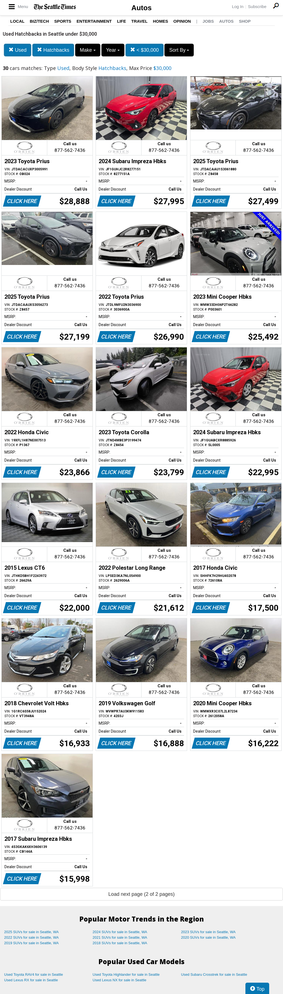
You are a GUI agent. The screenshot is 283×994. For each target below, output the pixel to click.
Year (113, 50)
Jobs (208, 21)
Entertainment (94, 21)
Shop (245, 21)
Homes (160, 21)
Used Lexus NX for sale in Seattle (119, 980)
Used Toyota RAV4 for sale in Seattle (33, 974)
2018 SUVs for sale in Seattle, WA (120, 943)
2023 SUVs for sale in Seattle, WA (208, 932)
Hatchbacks (53, 50)
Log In (237, 6)
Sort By (179, 50)
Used (18, 50)
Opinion (182, 21)
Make (88, 50)
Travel (139, 21)
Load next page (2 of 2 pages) (141, 894)
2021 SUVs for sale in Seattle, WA (120, 937)
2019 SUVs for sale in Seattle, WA (31, 943)
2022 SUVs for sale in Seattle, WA (31, 937)
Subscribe (257, 6)
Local (17, 21)
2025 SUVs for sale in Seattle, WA (31, 932)
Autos (141, 8)
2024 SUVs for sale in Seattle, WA (120, 932)
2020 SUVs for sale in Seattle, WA (208, 937)
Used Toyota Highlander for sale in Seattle (126, 974)
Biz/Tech (39, 21)
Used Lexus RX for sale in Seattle (31, 980)
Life (121, 21)
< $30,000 (144, 50)
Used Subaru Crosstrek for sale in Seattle (214, 974)
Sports (62, 21)
